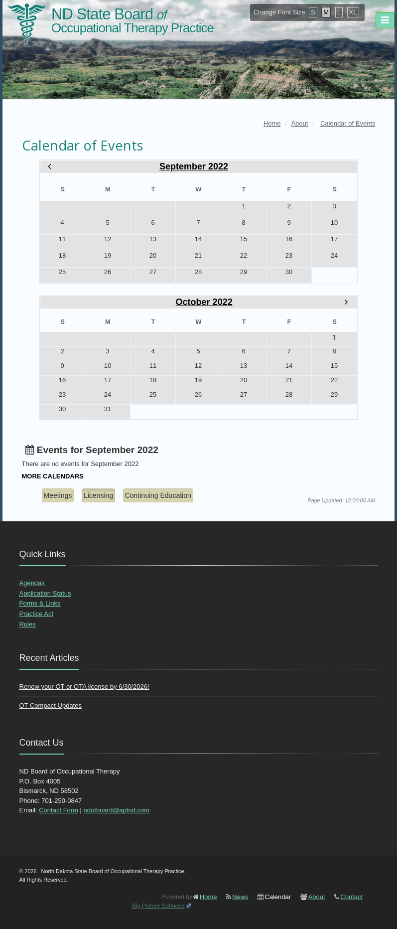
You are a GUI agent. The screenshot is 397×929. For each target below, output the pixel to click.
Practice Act (36, 614)
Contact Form (58, 810)
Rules (27, 624)
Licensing (98, 495)
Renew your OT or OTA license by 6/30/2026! (84, 686)
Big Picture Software (158, 905)
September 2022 (193, 166)
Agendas (32, 583)
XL (353, 12)
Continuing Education (158, 495)
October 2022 (204, 302)
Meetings (58, 495)
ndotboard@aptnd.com (116, 810)
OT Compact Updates (50, 705)
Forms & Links (40, 603)
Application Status (45, 593)
